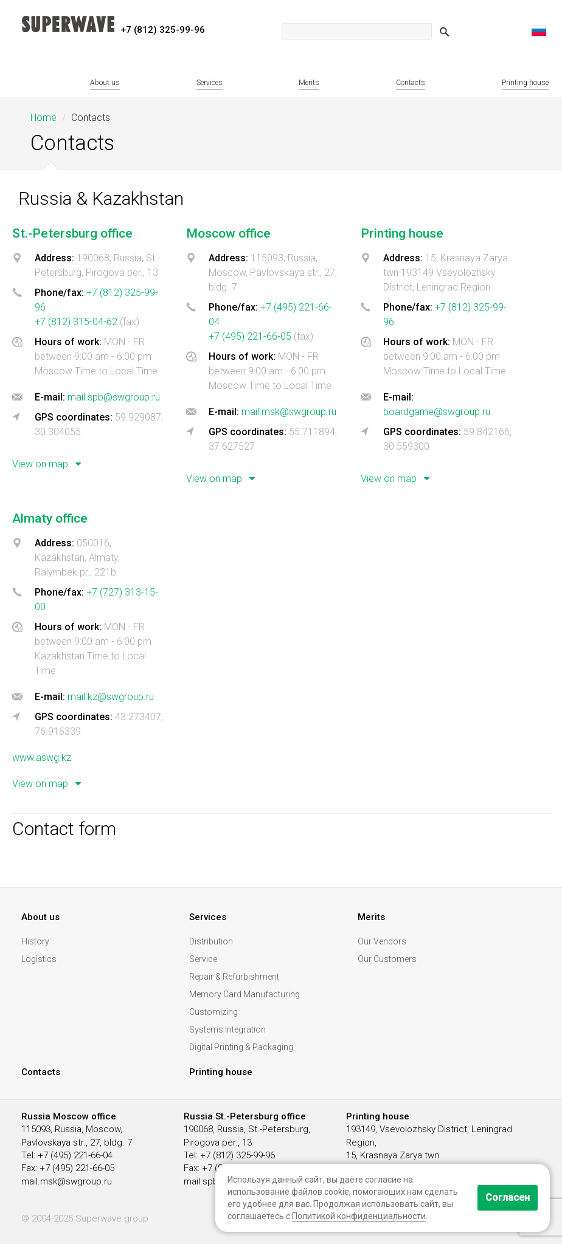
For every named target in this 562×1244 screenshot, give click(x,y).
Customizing (213, 1012)
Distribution (211, 941)
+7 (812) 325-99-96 (237, 1155)
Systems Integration (227, 1029)
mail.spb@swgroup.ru (114, 397)
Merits (309, 82)
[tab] (96, 355)
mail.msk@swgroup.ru (288, 412)
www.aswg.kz (41, 757)
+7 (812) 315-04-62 (76, 322)
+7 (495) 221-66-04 (75, 1155)
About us (105, 82)
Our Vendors (382, 941)
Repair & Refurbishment (234, 976)
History (35, 941)
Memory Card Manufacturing (244, 994)
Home (43, 117)
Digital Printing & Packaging (241, 1047)
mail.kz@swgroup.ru (111, 697)
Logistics (39, 959)
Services (209, 82)
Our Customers (387, 959)
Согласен (507, 1197)
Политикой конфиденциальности (359, 1216)
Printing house (525, 82)
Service (203, 959)
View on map (49, 464)
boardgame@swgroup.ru (436, 412)
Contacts (410, 82)
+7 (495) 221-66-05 (250, 336)
